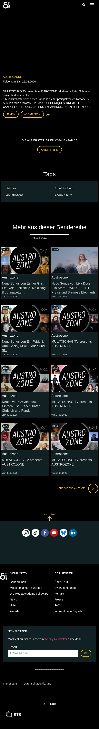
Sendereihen (18, 582)
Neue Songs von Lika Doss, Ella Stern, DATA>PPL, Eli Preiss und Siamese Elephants (74, 288)
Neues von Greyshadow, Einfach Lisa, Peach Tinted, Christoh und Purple (21, 406)
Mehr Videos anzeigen (77, 488)
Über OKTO (61, 582)
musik (12, 188)
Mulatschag (64, 188)
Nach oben (49, 517)
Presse (58, 599)
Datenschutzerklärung (37, 683)
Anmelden (50, 150)
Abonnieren (32, 114)
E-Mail (13, 646)
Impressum (10, 683)
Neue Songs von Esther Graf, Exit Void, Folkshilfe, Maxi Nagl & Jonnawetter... (24, 288)
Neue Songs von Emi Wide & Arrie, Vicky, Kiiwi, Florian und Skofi (23, 346)
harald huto (64, 195)
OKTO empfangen (65, 587)
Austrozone (12, 76)
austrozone (16, 195)
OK (86, 653)
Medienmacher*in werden (26, 587)
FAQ (57, 605)
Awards (14, 611)
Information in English (68, 611)
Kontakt (59, 593)
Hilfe (13, 605)
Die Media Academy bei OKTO (29, 593)
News (13, 599)
